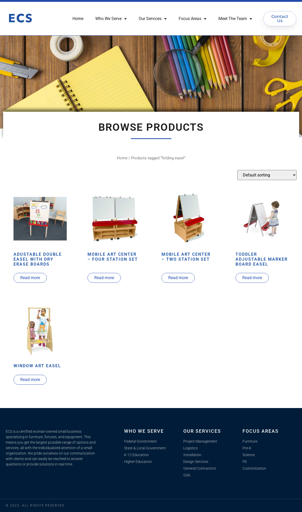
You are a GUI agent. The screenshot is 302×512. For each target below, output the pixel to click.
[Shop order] (267, 175)
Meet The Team (235, 18)
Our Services (153, 18)
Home (77, 18)
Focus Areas (192, 18)
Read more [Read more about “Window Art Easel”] (30, 379)
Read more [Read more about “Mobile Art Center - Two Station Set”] (178, 277)
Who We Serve (111, 18)
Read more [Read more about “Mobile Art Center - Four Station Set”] (104, 277)
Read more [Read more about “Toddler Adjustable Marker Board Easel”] (252, 277)
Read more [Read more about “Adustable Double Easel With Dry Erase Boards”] (30, 277)
